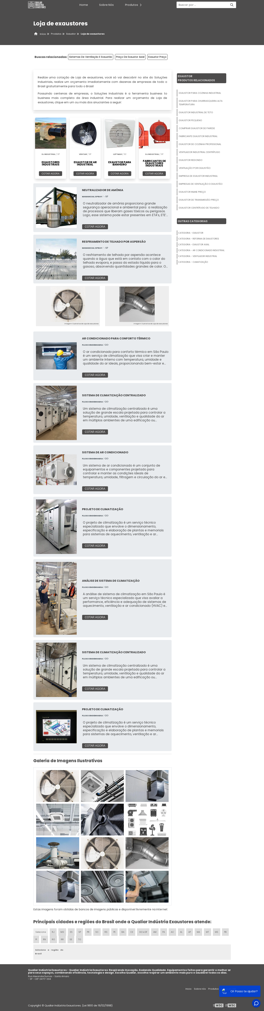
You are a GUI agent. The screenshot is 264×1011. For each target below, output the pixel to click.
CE (131, 931)
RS (106, 931)
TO (79, 939)
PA (163, 931)
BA (123, 931)
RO (53, 939)
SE (71, 939)
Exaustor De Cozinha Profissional (200, 144)
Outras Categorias (193, 221)
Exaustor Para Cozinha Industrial (200, 93)
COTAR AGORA (51, 173)
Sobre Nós (106, 5)
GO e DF (143, 931)
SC (97, 931)
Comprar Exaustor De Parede (197, 128)
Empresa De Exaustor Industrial (198, 176)
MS (216, 931)
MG (62, 931)
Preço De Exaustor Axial (130, 57)
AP (189, 931)
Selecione (40, 931)
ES (71, 931)
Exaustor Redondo (190, 160)
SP (79, 931)
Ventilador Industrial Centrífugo (199, 152)
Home (83, 5)
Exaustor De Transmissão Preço (199, 199)
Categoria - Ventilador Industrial (197, 256)
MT (207, 931)
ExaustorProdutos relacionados (196, 78)
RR (62, 939)
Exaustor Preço (157, 57)
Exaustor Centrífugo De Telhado (199, 207)
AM (154, 931)
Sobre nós (200, 989)
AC (172, 931)
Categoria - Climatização (193, 261)
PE (114, 931)
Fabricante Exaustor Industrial (198, 136)
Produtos (134, 5)
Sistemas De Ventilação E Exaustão (90, 57)
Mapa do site (228, 989)
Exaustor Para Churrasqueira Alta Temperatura (201, 102)
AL (181, 931)
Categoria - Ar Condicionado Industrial (201, 250)
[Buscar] (231, 5)
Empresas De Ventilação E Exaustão (201, 184)
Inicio (189, 989)
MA (198, 931)
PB (225, 931)
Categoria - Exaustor (190, 232)
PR (88, 931)
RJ (53, 931)
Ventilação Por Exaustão (195, 168)
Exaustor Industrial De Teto (196, 112)
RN (44, 939)
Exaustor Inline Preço (192, 192)
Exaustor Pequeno (190, 120)
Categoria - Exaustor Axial (193, 244)
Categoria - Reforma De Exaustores (198, 238)
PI (36, 939)
